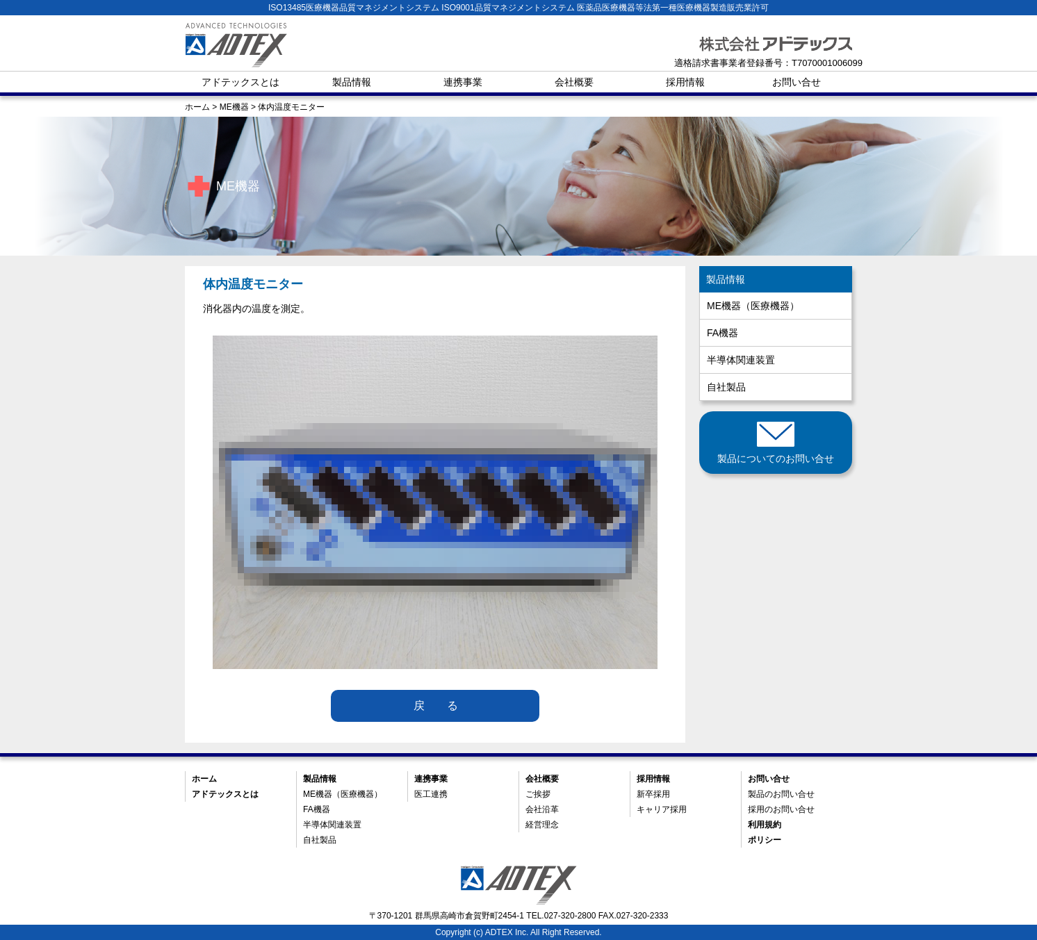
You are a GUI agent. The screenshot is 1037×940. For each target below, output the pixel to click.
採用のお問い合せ (781, 809)
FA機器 (722, 332)
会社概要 (574, 82)
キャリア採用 (662, 809)
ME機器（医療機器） (753, 305)
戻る (447, 705)
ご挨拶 (537, 794)
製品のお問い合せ (781, 794)
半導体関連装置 (741, 359)
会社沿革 (542, 809)
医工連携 (431, 794)
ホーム (204, 779)
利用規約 (764, 825)
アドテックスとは (240, 82)
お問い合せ (796, 82)
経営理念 (542, 825)
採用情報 (685, 82)
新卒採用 (653, 794)
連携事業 (462, 82)
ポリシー (764, 840)
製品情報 (351, 82)
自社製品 (726, 387)
